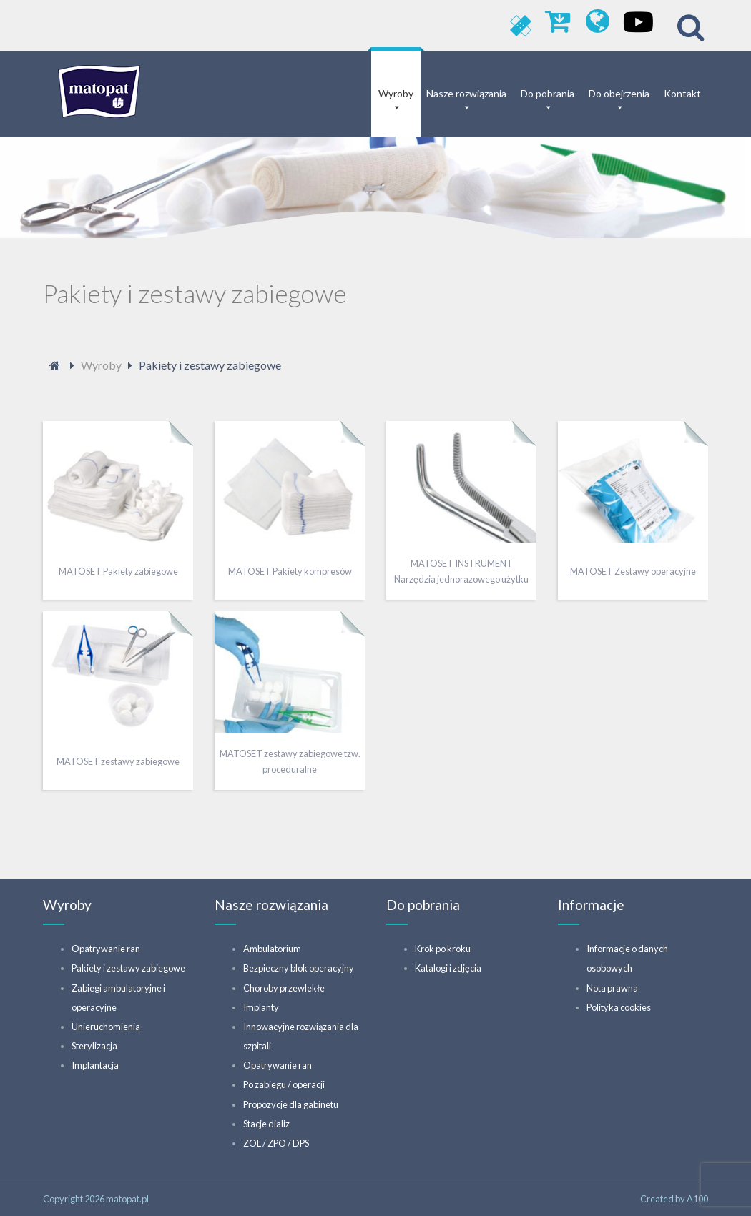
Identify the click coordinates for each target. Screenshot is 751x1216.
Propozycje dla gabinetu (290, 1104)
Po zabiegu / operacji (284, 1084)
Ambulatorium (272, 948)
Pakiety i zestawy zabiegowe (128, 968)
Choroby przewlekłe (284, 988)
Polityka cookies (618, 1007)
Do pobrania (547, 93)
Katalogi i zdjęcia (448, 968)
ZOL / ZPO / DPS (276, 1143)
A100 (697, 1199)
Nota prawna (612, 988)
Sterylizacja (94, 1046)
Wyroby (395, 93)
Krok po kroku (443, 948)
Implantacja (95, 1065)
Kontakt (682, 93)
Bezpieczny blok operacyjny (298, 968)
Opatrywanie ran (106, 948)
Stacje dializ (266, 1124)
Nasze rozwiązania (466, 93)
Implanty (261, 1007)
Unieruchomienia (106, 1026)
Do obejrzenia (619, 93)
